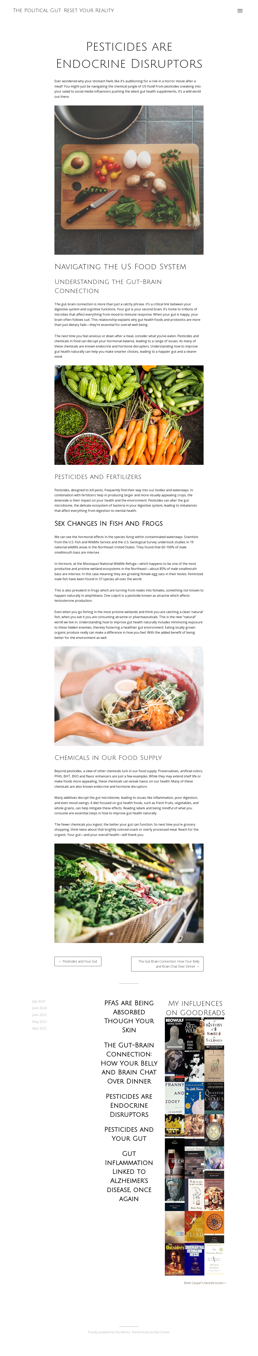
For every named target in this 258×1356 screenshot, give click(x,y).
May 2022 (39, 1021)
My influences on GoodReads (195, 1012)
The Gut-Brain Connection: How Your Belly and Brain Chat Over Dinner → (168, 964)
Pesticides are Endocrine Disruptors (129, 1105)
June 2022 (39, 1015)
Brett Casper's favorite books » (205, 1292)
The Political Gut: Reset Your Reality (64, 12)
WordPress (122, 1341)
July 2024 (38, 1001)
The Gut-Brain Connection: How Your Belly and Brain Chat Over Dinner (129, 1063)
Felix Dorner (162, 1341)
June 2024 (39, 1008)
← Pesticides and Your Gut (78, 961)
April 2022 (39, 1028)
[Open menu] (239, 12)
